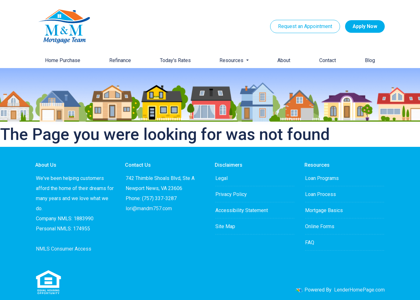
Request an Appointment (305, 26)
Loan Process (320, 194)
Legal (221, 178)
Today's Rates (175, 60)
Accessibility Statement (241, 210)
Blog (370, 60)
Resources (232, 60)
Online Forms (319, 226)
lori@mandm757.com (149, 208)
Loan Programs (322, 178)
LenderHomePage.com (359, 290)
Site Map (225, 226)
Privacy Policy (231, 194)
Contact (327, 60)
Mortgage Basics (324, 210)
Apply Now (365, 26)
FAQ (309, 242)
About (283, 60)
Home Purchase (62, 60)
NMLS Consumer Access (63, 249)
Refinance (120, 60)
